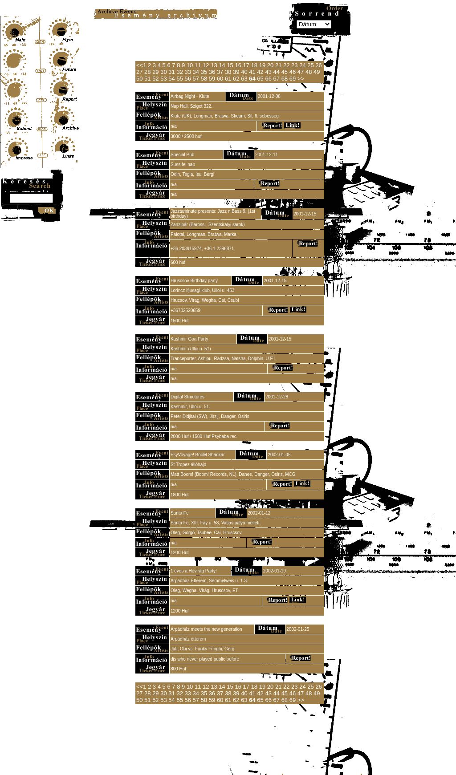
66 (268, 78)
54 (171, 78)
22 (286, 65)
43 (268, 72)
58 (204, 78)
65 (260, 78)
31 (171, 72)
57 (196, 78)
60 (220, 78)
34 (196, 72)
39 (236, 72)
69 (292, 78)
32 (179, 72)
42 (260, 72)
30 (163, 72)
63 (244, 78)
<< (139, 65)
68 (284, 78)
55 (179, 78)
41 (252, 72)
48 (308, 72)
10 (190, 65)
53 (163, 78)
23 (294, 65)
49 (317, 72)
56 (188, 78)
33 (188, 72)
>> (300, 78)
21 (278, 65)
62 (236, 78)
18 (254, 65)
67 (276, 78)
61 (228, 78)
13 (214, 65)
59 (212, 78)
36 (212, 72)
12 (206, 65)
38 (228, 72)
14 (222, 65)
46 (292, 72)
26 (318, 65)
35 (204, 72)
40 (244, 72)
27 (139, 72)
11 (198, 65)
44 (276, 72)
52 (155, 78)
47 (300, 72)
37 (220, 72)
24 (302, 65)
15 (230, 65)
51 (147, 78)
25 (310, 65)
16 (238, 65)
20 (270, 65)
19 (262, 65)
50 (139, 78)
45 (284, 72)
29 (155, 72)
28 (147, 72)
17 (246, 65)
